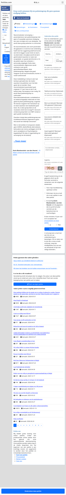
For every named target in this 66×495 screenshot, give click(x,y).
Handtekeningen (48, 48)
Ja (50, 249)
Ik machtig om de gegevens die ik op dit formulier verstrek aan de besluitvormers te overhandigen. (54, 231)
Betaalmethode (7, 43)
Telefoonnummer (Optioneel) (53, 115)
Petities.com (6, 2)
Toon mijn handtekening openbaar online (54, 213)
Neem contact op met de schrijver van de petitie (26, 177)
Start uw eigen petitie (35, 308)
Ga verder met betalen (6, 59)
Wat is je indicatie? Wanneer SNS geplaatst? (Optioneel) (53, 128)
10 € (3, 39)
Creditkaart (8, 52)
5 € (5, 35)
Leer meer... (4, 31)
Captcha (47, 184)
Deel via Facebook (21, 42)
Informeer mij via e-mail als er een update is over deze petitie (54, 219)
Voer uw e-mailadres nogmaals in (51, 102)
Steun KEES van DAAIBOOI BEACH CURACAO (28, 285)
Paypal (7, 47)
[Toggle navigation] (62, 2)
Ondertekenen (54, 253)
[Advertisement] (38, 20)
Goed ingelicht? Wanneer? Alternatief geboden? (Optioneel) (52, 157)
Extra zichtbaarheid (21, 55)
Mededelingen (30, 48)
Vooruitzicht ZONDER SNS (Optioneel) (52, 142)
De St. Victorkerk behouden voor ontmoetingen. (27, 288)
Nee (59, 249)
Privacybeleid (44, 51)
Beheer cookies (21, 483)
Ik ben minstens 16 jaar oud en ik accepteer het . (53, 244)
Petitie (17, 48)
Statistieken (32, 51)
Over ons (19, 485)
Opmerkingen (19, 51)
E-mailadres (48, 89)
